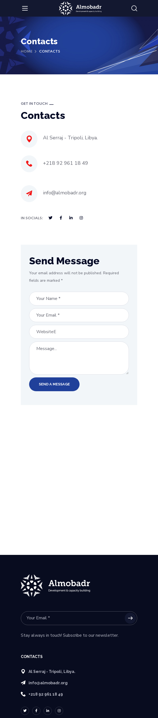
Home (26, 51)
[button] (134, 8)
